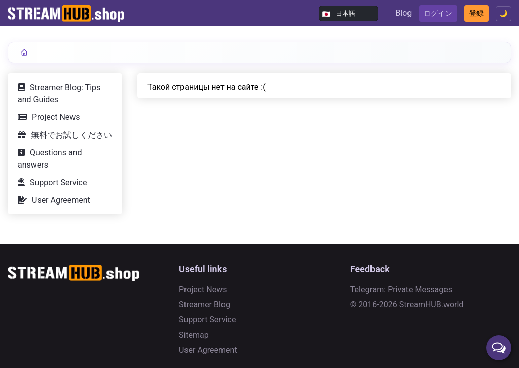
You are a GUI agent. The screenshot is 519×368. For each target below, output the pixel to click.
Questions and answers (50, 159)
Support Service (58, 182)
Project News (56, 117)
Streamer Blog (204, 304)
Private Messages (420, 289)
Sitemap (194, 335)
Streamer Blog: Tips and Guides (59, 93)
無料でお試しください (71, 135)
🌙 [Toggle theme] (500, 13)
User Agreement (61, 200)
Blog (371, 13)
